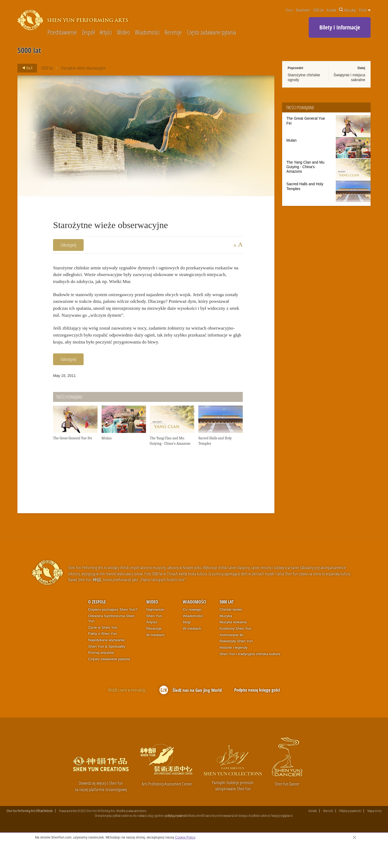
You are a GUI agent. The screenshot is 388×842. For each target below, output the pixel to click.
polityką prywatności (176, 825)
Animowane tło (231, 644)
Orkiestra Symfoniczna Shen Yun (111, 628)
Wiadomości (147, 32)
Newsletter (303, 10)
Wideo (123, 32)
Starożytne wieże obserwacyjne (83, 68)
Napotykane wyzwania (106, 650)
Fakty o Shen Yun (102, 643)
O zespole (97, 611)
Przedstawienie (62, 32)
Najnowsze (155, 619)
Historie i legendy (233, 657)
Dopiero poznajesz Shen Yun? (112, 619)
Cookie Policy (185, 837)
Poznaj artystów (101, 662)
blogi (187, 632)
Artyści (106, 32)
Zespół (88, 32)
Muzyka (225, 625)
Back (25, 68)
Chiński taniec (230, 619)
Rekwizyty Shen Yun (236, 651)
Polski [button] (365, 10)
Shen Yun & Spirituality (106, 656)
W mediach (155, 644)
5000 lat (318, 10)
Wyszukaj (347, 10)
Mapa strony (374, 820)
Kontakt (331, 10)
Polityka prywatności (350, 820)
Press (289, 10)
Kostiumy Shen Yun (235, 638)
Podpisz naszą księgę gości (257, 699)
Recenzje (173, 32)
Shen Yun (154, 625)
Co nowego (192, 619)
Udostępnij (68, 245)
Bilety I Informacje (339, 27)
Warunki (328, 820)
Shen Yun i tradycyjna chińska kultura (249, 663)
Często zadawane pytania (211, 32)
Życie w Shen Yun (102, 637)
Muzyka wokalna (233, 632)
